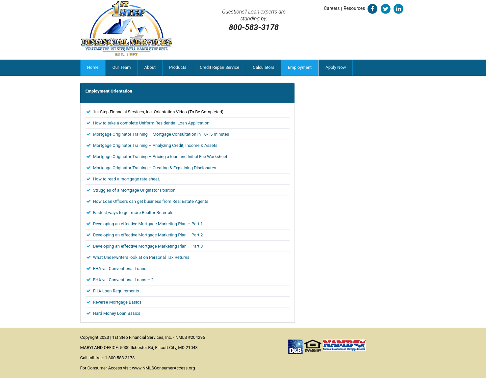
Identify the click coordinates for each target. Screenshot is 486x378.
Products (177, 67)
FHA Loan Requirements (116, 290)
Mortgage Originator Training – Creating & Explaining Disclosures (154, 167)
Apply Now (335, 67)
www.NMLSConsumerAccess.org (163, 367)
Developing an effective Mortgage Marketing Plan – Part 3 (148, 246)
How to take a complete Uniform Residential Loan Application (151, 123)
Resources (354, 8)
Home (93, 67)
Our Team (121, 67)
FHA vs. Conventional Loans (119, 268)
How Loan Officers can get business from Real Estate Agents (150, 201)
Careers (332, 8)
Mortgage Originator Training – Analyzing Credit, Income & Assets (155, 145)
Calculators (263, 67)
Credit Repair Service (219, 67)
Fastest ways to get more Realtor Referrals (133, 212)
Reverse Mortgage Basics (117, 302)
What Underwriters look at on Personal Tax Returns (141, 257)
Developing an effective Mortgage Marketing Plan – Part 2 (148, 234)
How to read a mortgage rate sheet (126, 178)
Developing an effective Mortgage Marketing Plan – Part (147, 223)
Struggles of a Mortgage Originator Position (134, 190)
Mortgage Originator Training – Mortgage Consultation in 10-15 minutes (161, 134)
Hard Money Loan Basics (117, 313)
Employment (300, 67)
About (150, 67)
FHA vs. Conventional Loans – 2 (123, 279)
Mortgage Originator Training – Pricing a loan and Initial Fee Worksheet (160, 156)
